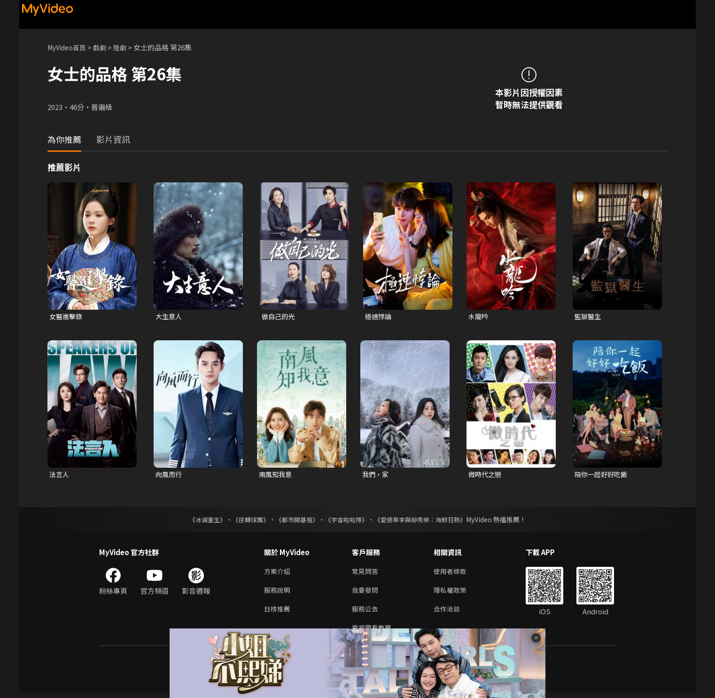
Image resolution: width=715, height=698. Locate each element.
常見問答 (366, 574)
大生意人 (169, 317)
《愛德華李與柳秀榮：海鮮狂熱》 (426, 521)
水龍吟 (479, 317)
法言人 (59, 475)
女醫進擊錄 (67, 317)
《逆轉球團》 (245, 521)
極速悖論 (379, 317)
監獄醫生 (589, 317)
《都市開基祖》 (295, 521)
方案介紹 (278, 574)
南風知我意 (276, 475)
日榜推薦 (278, 613)
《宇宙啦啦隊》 (347, 521)
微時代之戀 (486, 475)
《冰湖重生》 (199, 521)
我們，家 (376, 475)
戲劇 (104, 47)
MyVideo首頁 (68, 47)
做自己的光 (279, 317)
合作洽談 (450, 613)
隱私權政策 (454, 593)
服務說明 (278, 593)
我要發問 (366, 593)
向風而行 (169, 475)
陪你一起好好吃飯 (603, 475)
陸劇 (125, 47)
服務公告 (366, 613)
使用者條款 (454, 574)
